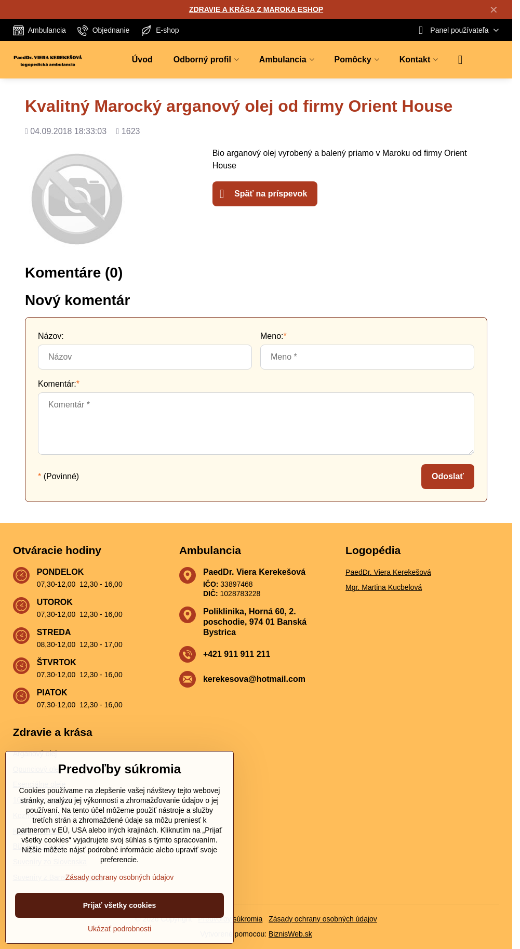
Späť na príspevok (264, 194)
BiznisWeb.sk (290, 934)
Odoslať (448, 476)
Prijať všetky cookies (119, 905)
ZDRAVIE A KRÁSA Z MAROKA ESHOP (256, 9)
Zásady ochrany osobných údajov (323, 919)
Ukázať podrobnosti (119, 929)
